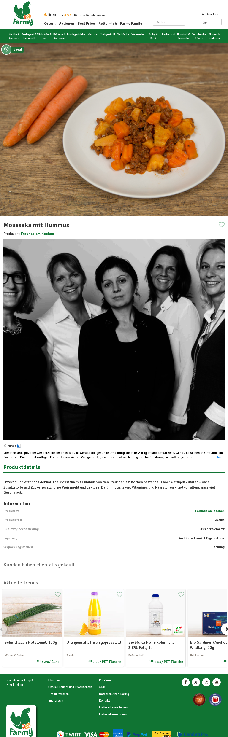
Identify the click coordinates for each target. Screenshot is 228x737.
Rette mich (107, 23)
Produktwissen (58, 694)
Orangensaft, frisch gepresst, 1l (93, 642)
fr (50, 14)
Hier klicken (14, 685)
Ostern (50, 23)
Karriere (105, 680)
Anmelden (210, 14)
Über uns (54, 680)
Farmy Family (131, 23)
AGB (102, 687)
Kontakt (104, 700)
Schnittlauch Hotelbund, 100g (31, 642)
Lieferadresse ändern (113, 707)
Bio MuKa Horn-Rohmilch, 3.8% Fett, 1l (151, 645)
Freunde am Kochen (37, 233)
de (45, 14)
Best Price (86, 23)
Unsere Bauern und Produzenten (70, 687)
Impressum (55, 700)
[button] (67, 15)
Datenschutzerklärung (114, 694)
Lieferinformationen (113, 714)
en (54, 14)
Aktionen (66, 23)
